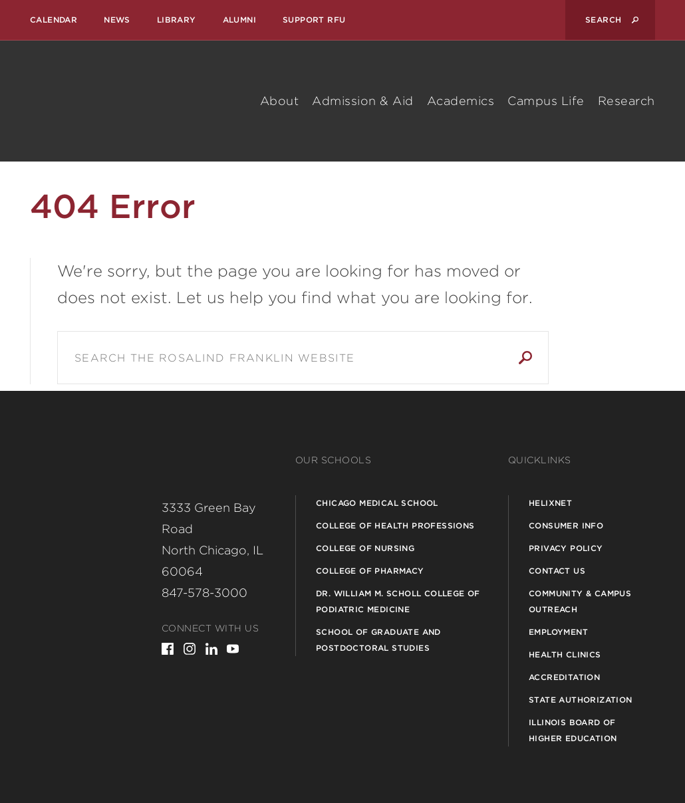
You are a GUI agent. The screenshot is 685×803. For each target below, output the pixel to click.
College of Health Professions (395, 525)
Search (525, 357)
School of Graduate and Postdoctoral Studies (378, 640)
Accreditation (564, 677)
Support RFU (314, 20)
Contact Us (557, 571)
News (117, 20)
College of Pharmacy (370, 571)
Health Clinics (565, 654)
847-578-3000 (204, 593)
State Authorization (580, 700)
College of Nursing (365, 548)
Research (626, 101)
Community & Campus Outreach (580, 601)
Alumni (239, 20)
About (279, 101)
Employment (558, 632)
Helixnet (550, 503)
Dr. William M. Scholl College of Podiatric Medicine (398, 601)
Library (176, 20)
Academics (461, 101)
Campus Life (546, 101)
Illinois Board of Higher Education (572, 730)
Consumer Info (566, 525)
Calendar (53, 20)
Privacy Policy (566, 548)
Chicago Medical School (377, 503)
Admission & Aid (363, 101)
